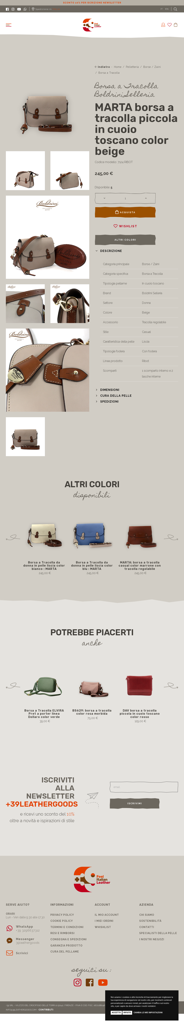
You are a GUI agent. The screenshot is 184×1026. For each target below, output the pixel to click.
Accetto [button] (116, 1012)
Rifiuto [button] (127, 1012)
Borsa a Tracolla (109, 72)
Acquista (125, 212)
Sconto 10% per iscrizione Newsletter (92, 2)
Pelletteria (132, 66)
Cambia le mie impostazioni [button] (148, 1012)
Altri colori (125, 239)
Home (118, 66)
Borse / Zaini (152, 66)
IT (162, 9)
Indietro (102, 66)
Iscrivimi (134, 803)
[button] (108, 251)
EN (167, 9)
